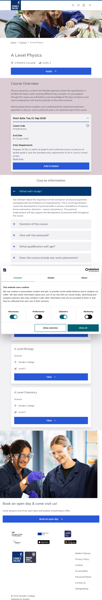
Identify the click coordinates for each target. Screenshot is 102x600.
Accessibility (81, 571)
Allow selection (50, 328)
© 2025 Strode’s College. (23, 596)
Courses (21, 42)
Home (13, 42)
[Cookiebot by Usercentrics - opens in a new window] (87, 270)
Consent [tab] (18, 278)
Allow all (83, 328)
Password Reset (83, 576)
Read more (18, 159)
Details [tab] (51, 278)
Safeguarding (81, 588)
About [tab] (84, 278)
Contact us (80, 582)
